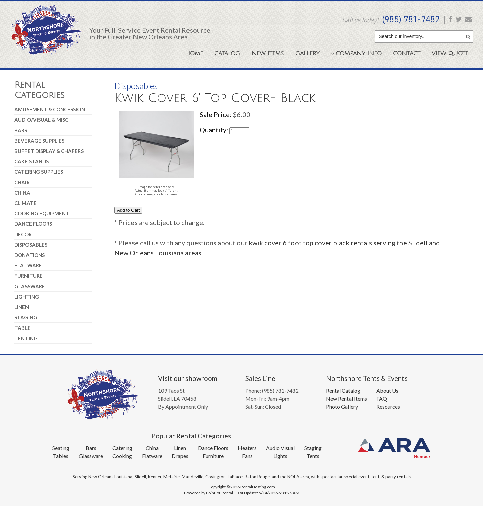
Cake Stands (31, 161)
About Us (387, 390)
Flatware (28, 265)
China (22, 193)
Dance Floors (33, 224)
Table (22, 328)
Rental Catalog (343, 390)
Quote (450, 53)
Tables (60, 456)
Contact (406, 53)
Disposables (30, 245)
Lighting (26, 297)
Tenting (26, 338)
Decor (23, 234)
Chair (22, 182)
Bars (20, 130)
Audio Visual (280, 448)
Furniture (28, 276)
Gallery (307, 53)
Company (356, 53)
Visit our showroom (187, 378)
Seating (60, 448)
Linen (21, 307)
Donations (29, 255)
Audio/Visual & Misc (41, 120)
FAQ (381, 398)
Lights (280, 456)
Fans (247, 456)
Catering (122, 448)
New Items (268, 53)
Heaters (247, 448)
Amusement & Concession (49, 109)
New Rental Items (346, 398)
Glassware (29, 286)
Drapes (180, 456)
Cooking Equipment (41, 213)
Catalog (227, 53)
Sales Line (260, 378)
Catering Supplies (38, 172)
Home (194, 53)
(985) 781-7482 (411, 19)
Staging (25, 317)
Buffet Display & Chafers (49, 151)
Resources (388, 406)
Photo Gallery (342, 406)
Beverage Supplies (39, 141)
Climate (25, 203)
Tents (313, 456)
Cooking (122, 456)
